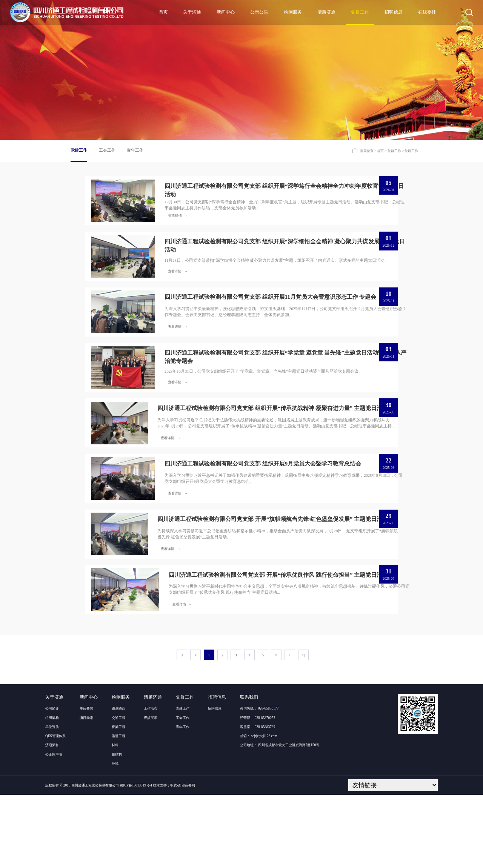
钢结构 (117, 811)
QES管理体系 (55, 792)
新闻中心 (226, 12)
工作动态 (150, 765)
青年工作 (135, 150)
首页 (163, 12)
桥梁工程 (118, 783)
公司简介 (52, 765)
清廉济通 (326, 12)
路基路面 (118, 765)
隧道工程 (118, 792)
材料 (115, 801)
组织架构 (52, 774)
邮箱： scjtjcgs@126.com (258, 792)
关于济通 (192, 12)
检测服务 (293, 12)
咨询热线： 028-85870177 (259, 765)
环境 (115, 820)
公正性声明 (53, 811)
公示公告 (259, 12)
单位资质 (52, 783)
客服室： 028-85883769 (257, 783)
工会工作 (107, 150)
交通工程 (118, 774)
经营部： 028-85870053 (257, 774)
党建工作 (79, 150)
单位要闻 (86, 765)
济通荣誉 (52, 801)
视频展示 (150, 774)
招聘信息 (394, 12)
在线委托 (427, 12)
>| (303, 711)
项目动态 (86, 774)
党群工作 (360, 12)
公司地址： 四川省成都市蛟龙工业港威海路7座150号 (279, 801)
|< (182, 711)
